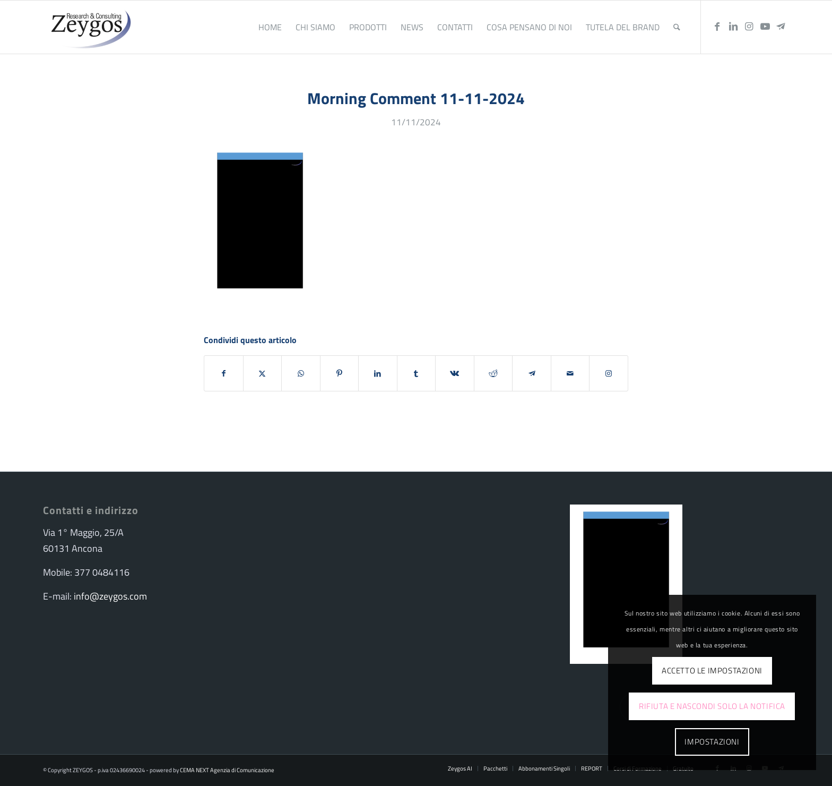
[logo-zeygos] (88, 27)
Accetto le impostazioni (712, 670)
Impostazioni (711, 742)
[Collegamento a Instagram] (749, 27)
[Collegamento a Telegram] (781, 27)
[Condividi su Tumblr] (416, 373)
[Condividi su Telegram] (532, 373)
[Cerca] (676, 27)
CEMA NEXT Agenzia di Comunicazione (227, 770)
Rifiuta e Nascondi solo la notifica (712, 706)
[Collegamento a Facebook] (717, 27)
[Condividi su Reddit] (493, 373)
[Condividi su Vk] (455, 373)
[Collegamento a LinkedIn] (733, 27)
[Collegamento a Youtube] (765, 27)
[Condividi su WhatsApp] (301, 373)
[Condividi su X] (263, 373)
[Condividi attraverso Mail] (570, 373)
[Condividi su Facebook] (223, 373)
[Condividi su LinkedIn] (378, 373)
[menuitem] (270, 27)
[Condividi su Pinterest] (339, 373)
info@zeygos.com (110, 596)
